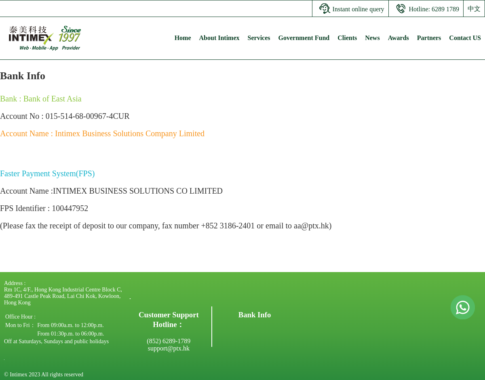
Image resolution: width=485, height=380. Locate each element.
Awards (398, 37)
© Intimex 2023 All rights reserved (43, 375)
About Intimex (219, 37)
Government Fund (304, 37)
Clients (347, 37)
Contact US (465, 37)
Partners (429, 37)
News (372, 37)
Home (183, 37)
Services (259, 37)
